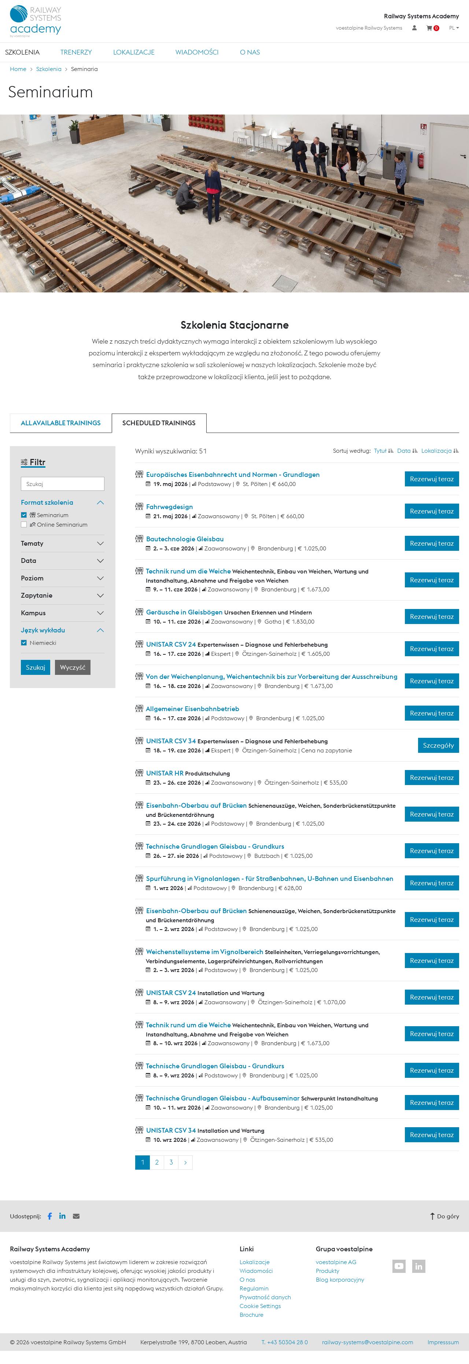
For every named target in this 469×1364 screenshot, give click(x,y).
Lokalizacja (436, 450)
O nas (250, 52)
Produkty (327, 1270)
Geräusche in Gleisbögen (184, 612)
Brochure (251, 1314)
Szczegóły (438, 745)
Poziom (32, 578)
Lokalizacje (134, 52)
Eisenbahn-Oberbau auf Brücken (196, 805)
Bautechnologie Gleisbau (184, 539)
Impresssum (443, 1342)
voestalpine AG (336, 1262)
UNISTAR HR (165, 773)
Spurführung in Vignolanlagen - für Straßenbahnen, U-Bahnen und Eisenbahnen (269, 878)
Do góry (444, 1216)
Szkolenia (22, 52)
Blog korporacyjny (340, 1279)
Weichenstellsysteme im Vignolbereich (205, 952)
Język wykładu (43, 630)
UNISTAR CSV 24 (171, 644)
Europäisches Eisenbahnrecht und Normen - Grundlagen (232, 474)
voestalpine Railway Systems (369, 28)
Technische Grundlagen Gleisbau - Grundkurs (214, 846)
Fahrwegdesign (169, 506)
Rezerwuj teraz (432, 479)
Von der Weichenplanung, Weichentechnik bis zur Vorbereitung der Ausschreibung (271, 676)
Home (18, 68)
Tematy (32, 543)
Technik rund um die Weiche (188, 571)
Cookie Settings (260, 1305)
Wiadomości (197, 52)
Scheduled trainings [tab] (159, 423)
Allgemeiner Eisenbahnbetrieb (192, 709)
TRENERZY (76, 52)
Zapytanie (36, 595)
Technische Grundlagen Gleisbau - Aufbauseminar (223, 1098)
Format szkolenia (47, 502)
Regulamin (254, 1288)
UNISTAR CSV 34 (171, 741)
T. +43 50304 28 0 (285, 1342)
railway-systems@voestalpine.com (367, 1342)
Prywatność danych (265, 1297)
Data (28, 560)
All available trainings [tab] (61, 423)
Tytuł (380, 450)
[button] (50, 1215)
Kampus (33, 613)
